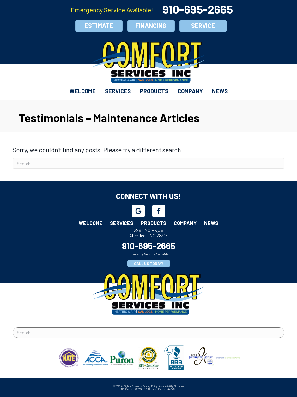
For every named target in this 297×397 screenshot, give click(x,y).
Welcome (83, 90)
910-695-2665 (197, 9)
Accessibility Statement (172, 386)
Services (118, 90)
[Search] (148, 163)
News (220, 90)
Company (190, 90)
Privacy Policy (150, 386)
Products (154, 90)
